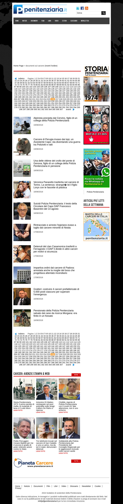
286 (38, 106)
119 (20, 88)
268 (38, 104)
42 (65, 80)
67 (62, 82)
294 (67, 106)
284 (31, 106)
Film (43, 21)
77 (22, 84)
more (77, 371)
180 (45, 94)
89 (53, 84)
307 (57, 108)
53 (26, 82)
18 (70, 78)
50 (18, 82)
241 (71, 100)
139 (27, 90)
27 (26, 80)
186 (67, 94)
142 (38, 90)
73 (78, 82)
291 (56, 106)
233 (42, 100)
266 (31, 104)
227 (20, 100)
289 (49, 106)
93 (63, 84)
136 (16, 90)
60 (44, 82)
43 (67, 80)
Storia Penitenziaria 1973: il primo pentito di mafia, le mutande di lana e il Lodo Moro (24, 402)
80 (30, 84)
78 (24, 84)
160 (38, 92)
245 (20, 102)
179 (42, 94)
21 (78, 78)
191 (20, 96)
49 (15, 82)
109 (49, 86)
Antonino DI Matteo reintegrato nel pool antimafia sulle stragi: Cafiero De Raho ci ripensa (46, 403)
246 (24, 102)
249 (35, 102)
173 (20, 94)
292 (60, 106)
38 (54, 80)
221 (64, 98)
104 (31, 86)
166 (60, 92)
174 (24, 94)
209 (20, 98)
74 (80, 82)
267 (35, 104)
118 (16, 88)
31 (36, 80)
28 (28, 80)
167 (64, 92)
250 (38, 102)
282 (24, 106)
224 (75, 98)
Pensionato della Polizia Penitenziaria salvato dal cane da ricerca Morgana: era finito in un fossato (56, 311)
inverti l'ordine (51, 66)
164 (53, 92)
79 (27, 84)
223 (72, 98)
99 (79, 84)
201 (56, 96)
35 (46, 80)
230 (31, 100)
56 (34, 82)
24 (18, 80)
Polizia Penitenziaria (94, 192)
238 (60, 100)
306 (54, 108)
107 (42, 86)
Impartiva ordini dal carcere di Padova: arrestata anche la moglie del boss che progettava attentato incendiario (54, 268)
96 (71, 84)
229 (27, 100)
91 (58, 84)
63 (52, 82)
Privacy (19, 485)
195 (35, 96)
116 (75, 86)
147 (56, 90)
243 (78, 100)
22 (80, 78)
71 (73, 82)
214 (38, 98)
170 (75, 92)
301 (36, 108)
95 (69, 84)
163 (49, 92)
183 (56, 94)
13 (57, 78)
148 (60, 90)
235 (49, 100)
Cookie (98, 483)
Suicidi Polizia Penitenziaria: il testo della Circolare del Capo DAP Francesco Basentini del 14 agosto (56, 205)
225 (79, 98)
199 (49, 96)
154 (16, 92)
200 (53, 96)
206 (75, 96)
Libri (50, 21)
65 (57, 82)
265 (27, 104)
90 (56, 84)
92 (61, 84)
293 (64, 106)
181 (49, 94)
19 (73, 78)
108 (45, 86)
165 (56, 92)
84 (40, 84)
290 (53, 106)
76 (19, 84)
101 (20, 86)
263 (20, 104)
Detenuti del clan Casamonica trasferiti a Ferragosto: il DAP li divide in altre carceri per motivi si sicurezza (56, 247)
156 (24, 92)
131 (64, 88)
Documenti (34, 21)
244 (16, 102)
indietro (21, 78)
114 (67, 86)
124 (38, 88)
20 (75, 78)
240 (67, 100)
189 (78, 94)
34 (44, 80)
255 (56, 102)
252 (45, 102)
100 (16, 86)
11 (52, 78)
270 (45, 104)
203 (64, 96)
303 (43, 108)
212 (30, 98)
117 (78, 86)
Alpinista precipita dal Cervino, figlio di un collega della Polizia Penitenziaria (56, 118)
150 (67, 90)
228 (24, 100)
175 (27, 94)
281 (20, 106)
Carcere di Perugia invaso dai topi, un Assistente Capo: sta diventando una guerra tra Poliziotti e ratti (57, 141)
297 (78, 106)
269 (42, 104)
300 (32, 108)
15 (62, 78)
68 (65, 82)
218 (53, 98)
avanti (65, 108)
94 (66, 84)
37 (52, 80)
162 (45, 92)
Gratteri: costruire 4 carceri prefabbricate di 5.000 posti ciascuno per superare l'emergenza (57, 290)
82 (35, 84)
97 (74, 84)
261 (78, 102)
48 (80, 80)
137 (20, 90)
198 (45, 96)
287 (42, 106)
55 (31, 82)
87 (48, 84)
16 (65, 78)
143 (42, 90)
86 (45, 84)
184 (60, 94)
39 (57, 80)
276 (67, 104)
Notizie (25, 21)
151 (71, 90)
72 (75, 82)
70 (70, 82)
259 (71, 102)
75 (17, 84)
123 (35, 88)
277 (71, 104)
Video (57, 21)
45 (73, 80)
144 (45, 90)
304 (47, 108)
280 (16, 106)
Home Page (19, 66)
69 (67, 82)
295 (71, 106)
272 (53, 104)
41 (62, 80)
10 (49, 78)
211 (27, 98)
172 (16, 94)
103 (27, 86)
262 (16, 104)
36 (49, 80)
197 (42, 96)
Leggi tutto (18, 407)
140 (31, 90)
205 (71, 96)
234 (45, 100)
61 (46, 82)
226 (16, 100)
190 (16, 96)
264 (24, 104)
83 (37, 84)
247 (27, 102)
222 (68, 98)
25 (20, 80)
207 (78, 96)
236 (53, 100)
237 (56, 100)
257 (64, 102)
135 (78, 88)
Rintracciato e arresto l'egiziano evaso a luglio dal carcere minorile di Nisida (55, 224)
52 (23, 82)
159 (35, 92)
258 (67, 102)
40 (59, 80)
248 (31, 102)
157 (27, 92)
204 (67, 96)
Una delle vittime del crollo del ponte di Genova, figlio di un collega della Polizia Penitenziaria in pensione (55, 162)
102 (24, 86)
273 (56, 104)
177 (35, 94)
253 (49, 102)
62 (49, 82)
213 (34, 98)
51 (20, 82)
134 (75, 88)
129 (56, 88)
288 (45, 106)
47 (78, 80)
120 (24, 88)
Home (17, 21)
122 (31, 88)
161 (42, 92)
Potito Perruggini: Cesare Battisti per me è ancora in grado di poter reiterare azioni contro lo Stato (24, 441)
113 (64, 86)
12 (54, 78)
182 (53, 94)
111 (56, 86)
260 (75, 102)
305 (50, 108)
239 (64, 100)
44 (70, 80)
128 (53, 88)
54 (28, 82)
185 (64, 94)
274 (60, 104)
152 (75, 90)
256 (60, 102)
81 (32, 84)
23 (15, 80)
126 (45, 88)
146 (53, 90)
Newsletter (86, 21)
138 (24, 90)
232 (38, 100)
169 (71, 92)
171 (78, 92)
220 (61, 98)
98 (76, 84)
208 (16, 98)
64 (54, 82)
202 (60, 96)
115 (71, 86)
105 (35, 86)
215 (41, 98)
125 (42, 88)
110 (53, 86)
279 (78, 104)
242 (75, 100)
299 (28, 108)
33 (41, 80)
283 (27, 106)
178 (38, 94)
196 (38, 96)
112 (60, 86)
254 (53, 102)
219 (57, 98)
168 (67, 92)
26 (23, 80)
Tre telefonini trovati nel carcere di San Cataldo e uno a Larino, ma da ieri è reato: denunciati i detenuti (47, 441)
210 (23, 98)
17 (67, 78)
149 (64, 90)
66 (59, 82)
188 (75, 94)
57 (36, 82)
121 (27, 88)
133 (71, 88)
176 (31, 94)
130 (60, 88)
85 (43, 84)
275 (64, 104)
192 (24, 96)
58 (39, 82)
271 (49, 104)
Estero (65, 21)
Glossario (74, 21)
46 (75, 80)
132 (67, 88)
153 (78, 90)
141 (35, 90)
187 (71, 94)
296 (75, 106)
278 (75, 104)
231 (35, 100)
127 (49, 88)
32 (39, 80)
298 (25, 108)
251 (42, 102)
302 (39, 108)
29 (31, 80)
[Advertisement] (61, 43)
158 (31, 92)
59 (41, 82)
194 (31, 96)
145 (49, 90)
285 (35, 106)
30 (34, 80)
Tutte (77, 457)
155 (20, 92)
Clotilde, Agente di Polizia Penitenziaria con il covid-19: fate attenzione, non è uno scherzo (69, 403)
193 (27, 96)
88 (50, 84)
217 (50, 98)
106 (38, 86)
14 (60, 78)
